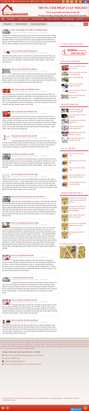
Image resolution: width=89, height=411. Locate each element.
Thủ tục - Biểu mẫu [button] (53, 19)
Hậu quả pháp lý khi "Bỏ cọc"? (76, 233)
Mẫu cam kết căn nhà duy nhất (77, 169)
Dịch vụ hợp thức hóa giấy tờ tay (41, 341)
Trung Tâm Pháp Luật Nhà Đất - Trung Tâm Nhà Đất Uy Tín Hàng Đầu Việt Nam (39, 398)
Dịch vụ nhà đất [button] (23, 19)
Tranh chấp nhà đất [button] (37, 19)
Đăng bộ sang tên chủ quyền (20, 344)
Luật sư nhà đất (45, 346)
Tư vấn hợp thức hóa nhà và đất (22, 278)
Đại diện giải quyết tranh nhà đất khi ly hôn (77, 139)
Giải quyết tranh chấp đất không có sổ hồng (77, 133)
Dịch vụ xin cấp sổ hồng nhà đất (22, 255)
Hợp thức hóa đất (6, 341)
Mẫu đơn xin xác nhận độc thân (77, 162)
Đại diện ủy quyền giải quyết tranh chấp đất (76, 110)
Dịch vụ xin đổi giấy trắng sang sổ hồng (25, 223)
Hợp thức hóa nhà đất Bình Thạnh (14, 342)
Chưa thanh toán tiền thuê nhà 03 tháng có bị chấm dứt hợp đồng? (77, 208)
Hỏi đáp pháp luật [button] (68, 19)
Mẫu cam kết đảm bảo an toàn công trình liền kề (77, 176)
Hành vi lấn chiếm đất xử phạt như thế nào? (77, 216)
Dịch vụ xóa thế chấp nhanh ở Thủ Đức (76, 85)
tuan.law (46, 1)
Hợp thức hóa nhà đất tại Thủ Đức (22, 154)
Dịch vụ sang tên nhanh (37, 344)
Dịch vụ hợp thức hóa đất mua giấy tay (24, 320)
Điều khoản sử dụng (9, 400)
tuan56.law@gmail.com (22, 1)
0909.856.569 (7, 1)
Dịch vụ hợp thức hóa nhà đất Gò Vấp (24, 111)
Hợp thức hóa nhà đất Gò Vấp (34, 342)
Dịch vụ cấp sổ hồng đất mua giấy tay (24, 69)
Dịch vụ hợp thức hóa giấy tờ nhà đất (24, 300)
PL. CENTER (75, 398)
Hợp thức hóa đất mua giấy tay (62, 341)
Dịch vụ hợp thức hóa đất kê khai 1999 (24, 174)
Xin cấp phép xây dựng (14, 346)
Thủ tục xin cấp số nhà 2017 (76, 154)
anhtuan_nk (37, 1)
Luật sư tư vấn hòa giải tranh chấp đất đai (76, 127)
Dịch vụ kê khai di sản (64, 342)
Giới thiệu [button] (11, 19)
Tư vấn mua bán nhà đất (53, 344)
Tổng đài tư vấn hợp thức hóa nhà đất (24, 136)
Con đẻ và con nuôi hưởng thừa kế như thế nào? (77, 224)
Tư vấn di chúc (6, 344)
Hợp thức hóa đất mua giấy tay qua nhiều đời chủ (28, 196)
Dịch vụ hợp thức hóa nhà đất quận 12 (24, 51)
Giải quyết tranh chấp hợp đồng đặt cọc (77, 121)
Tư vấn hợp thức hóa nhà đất (21, 341)
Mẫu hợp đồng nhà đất (27, 348)
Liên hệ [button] (80, 19)
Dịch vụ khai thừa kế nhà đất (79, 342)
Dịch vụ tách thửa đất (76, 77)
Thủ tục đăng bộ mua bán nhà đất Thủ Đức (77, 183)
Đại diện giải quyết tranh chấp (31, 346)
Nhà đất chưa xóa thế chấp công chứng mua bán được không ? (77, 200)
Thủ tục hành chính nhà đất (11, 348)
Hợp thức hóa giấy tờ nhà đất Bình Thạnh (25, 89)
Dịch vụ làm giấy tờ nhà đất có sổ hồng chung (29, 30)
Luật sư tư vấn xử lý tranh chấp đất (77, 116)
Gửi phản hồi (76, 409)
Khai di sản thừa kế (50, 342)
